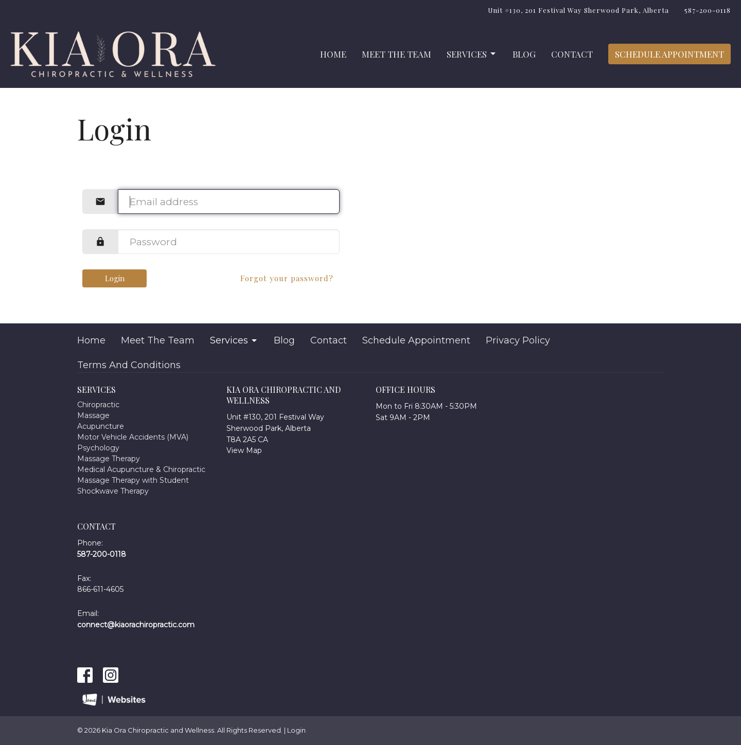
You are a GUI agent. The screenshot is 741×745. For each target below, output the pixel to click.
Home (333, 54)
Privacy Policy (518, 340)
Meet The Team (396, 54)
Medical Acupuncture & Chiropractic (141, 469)
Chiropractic (98, 404)
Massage (93, 415)
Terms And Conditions (129, 365)
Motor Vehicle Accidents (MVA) (132, 437)
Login (115, 278)
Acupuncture (100, 426)
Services (472, 54)
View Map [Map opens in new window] (244, 450)
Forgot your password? (286, 278)
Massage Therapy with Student (133, 480)
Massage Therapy (108, 458)
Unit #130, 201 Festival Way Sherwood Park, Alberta (578, 10)
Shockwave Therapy (113, 491)
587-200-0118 (707, 10)
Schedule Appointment (669, 54)
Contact (572, 54)
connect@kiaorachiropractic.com (136, 624)
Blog (524, 54)
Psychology (98, 447)
